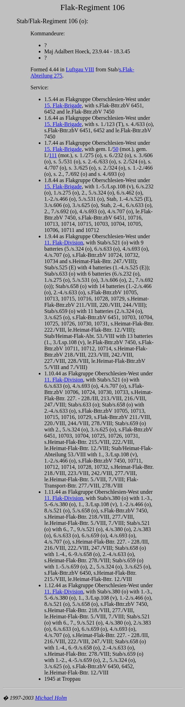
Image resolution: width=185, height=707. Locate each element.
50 (115, 149)
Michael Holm (51, 698)
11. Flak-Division (63, 242)
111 (53, 155)
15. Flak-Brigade (63, 105)
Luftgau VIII (80, 69)
